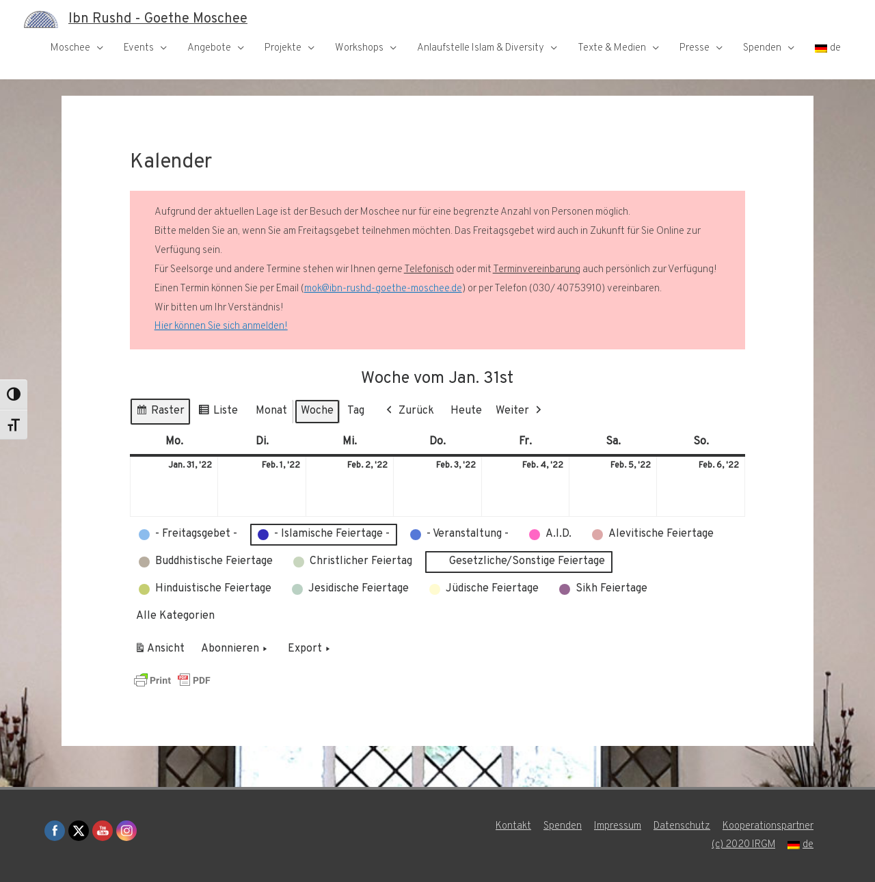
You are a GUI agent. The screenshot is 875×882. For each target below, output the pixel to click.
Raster (160, 413)
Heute (466, 411)
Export (310, 649)
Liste (218, 413)
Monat (271, 411)
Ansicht (161, 651)
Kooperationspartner (768, 826)
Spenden (762, 48)
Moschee (70, 48)
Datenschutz (682, 826)
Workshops (359, 48)
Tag (355, 411)
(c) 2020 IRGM (743, 844)
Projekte (283, 48)
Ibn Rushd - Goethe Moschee (157, 19)
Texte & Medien (612, 48)
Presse (694, 48)
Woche (317, 411)
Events (139, 48)
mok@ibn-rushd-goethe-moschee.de (383, 288)
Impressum (617, 826)
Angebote (209, 48)
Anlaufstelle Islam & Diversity (480, 48)
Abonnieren (235, 649)
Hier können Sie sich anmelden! (220, 326)
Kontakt (513, 826)
